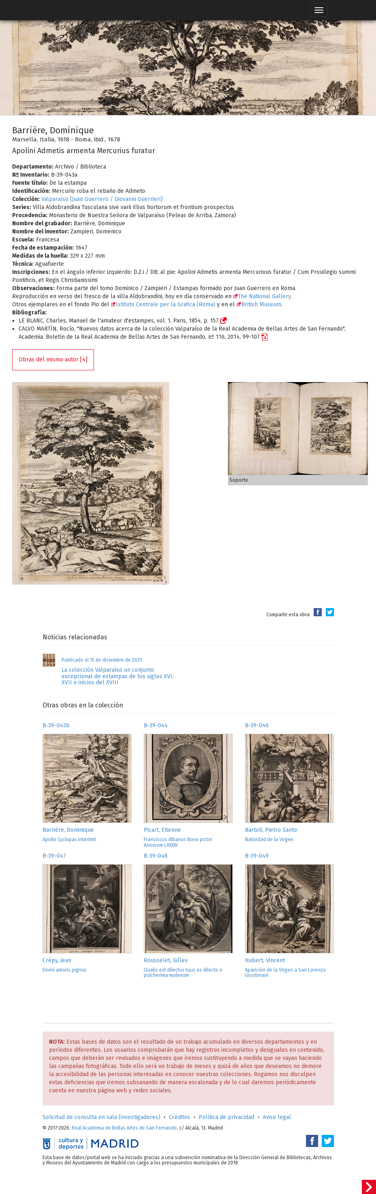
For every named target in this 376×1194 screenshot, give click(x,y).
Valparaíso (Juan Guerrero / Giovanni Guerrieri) (102, 199)
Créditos (179, 1117)
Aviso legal (277, 1117)
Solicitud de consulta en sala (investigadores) (101, 1117)
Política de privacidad (226, 1117)
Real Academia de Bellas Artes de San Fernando (124, 1128)
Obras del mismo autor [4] (53, 359)
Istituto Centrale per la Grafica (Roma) (163, 304)
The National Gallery (262, 296)
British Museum (258, 304)
